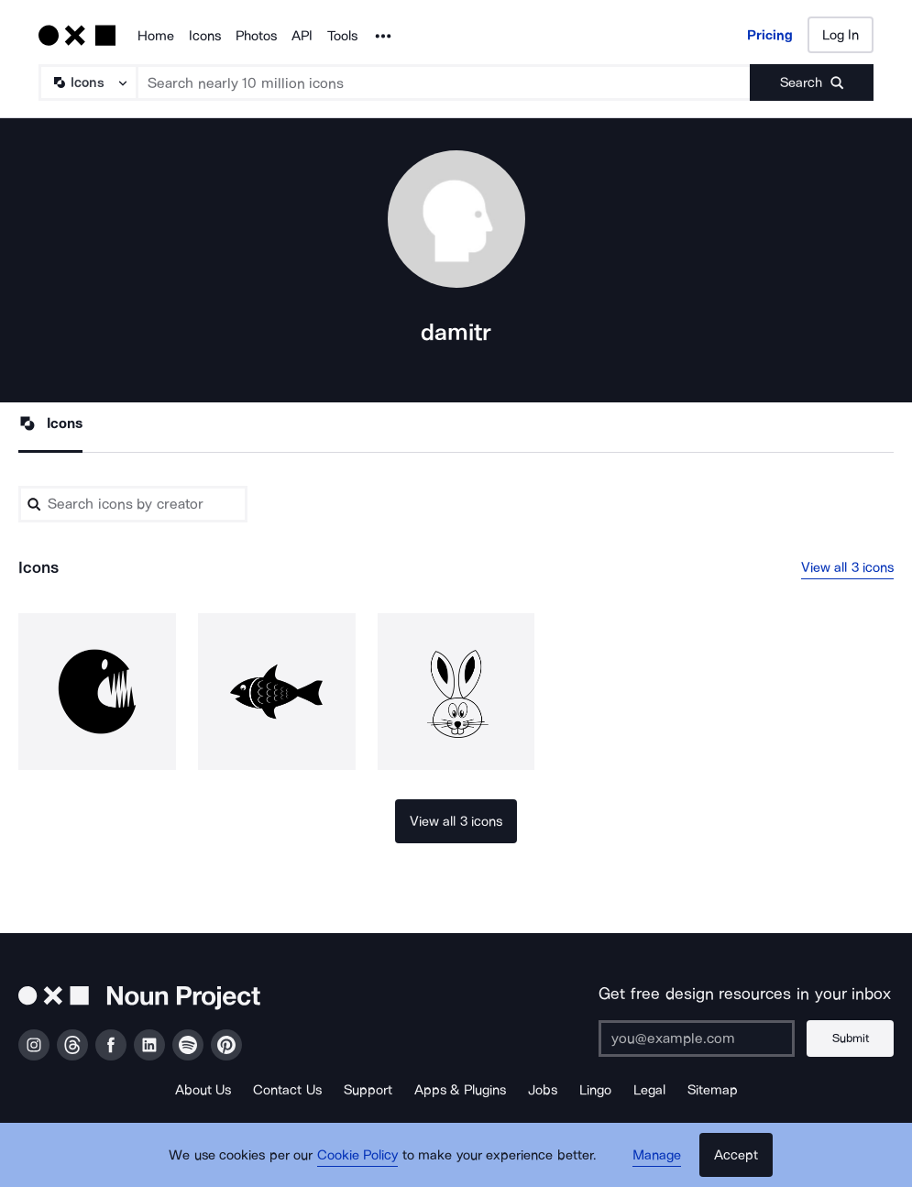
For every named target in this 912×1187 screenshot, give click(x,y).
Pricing (770, 35)
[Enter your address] (697, 1038)
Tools (342, 35)
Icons (205, 35)
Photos (256, 35)
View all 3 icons (848, 567)
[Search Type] (87, 82)
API (302, 35)
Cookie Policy (358, 1155)
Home (155, 35)
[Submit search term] (812, 82)
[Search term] (444, 82)
